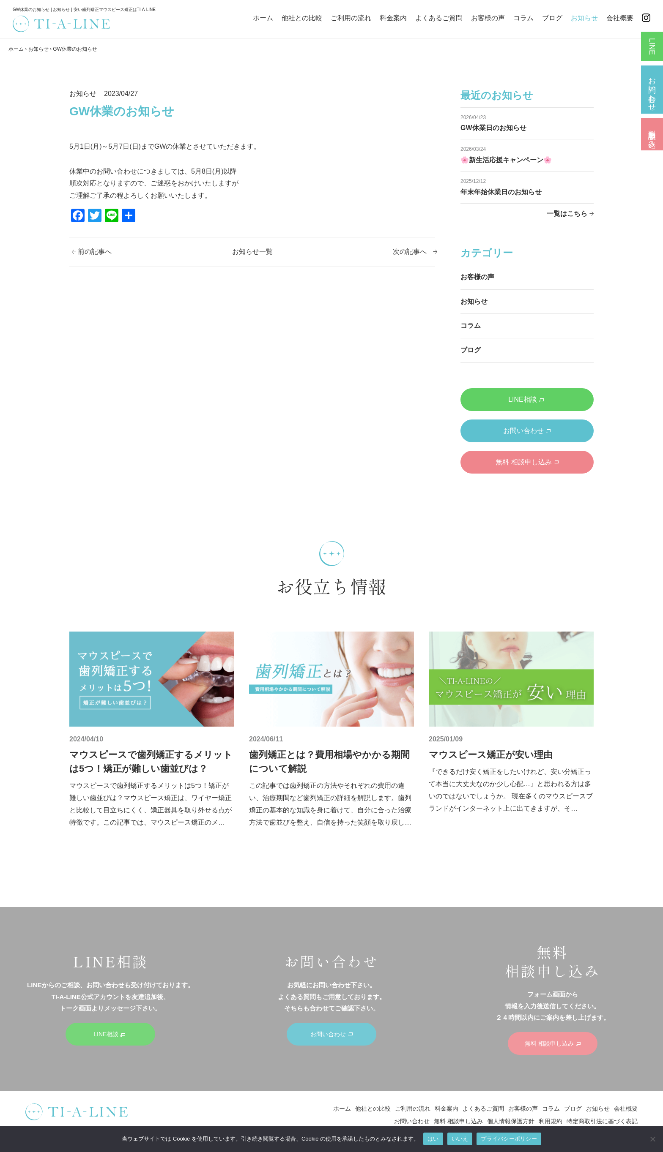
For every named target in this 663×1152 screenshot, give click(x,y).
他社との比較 (302, 18)
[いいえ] (652, 1139)
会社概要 (619, 18)
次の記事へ (410, 251)
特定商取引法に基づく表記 (602, 1121)
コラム (523, 18)
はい (433, 1139)
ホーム (263, 18)
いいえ (460, 1139)
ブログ (552, 18)
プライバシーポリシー (509, 1139)
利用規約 (550, 1121)
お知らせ (584, 18)
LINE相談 (526, 399)
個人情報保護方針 (510, 1121)
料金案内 (393, 18)
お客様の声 (488, 18)
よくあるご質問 (439, 18)
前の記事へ (95, 251)
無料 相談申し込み (527, 462)
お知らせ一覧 (252, 251)
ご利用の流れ (351, 18)
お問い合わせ (527, 430)
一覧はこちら (567, 213)
